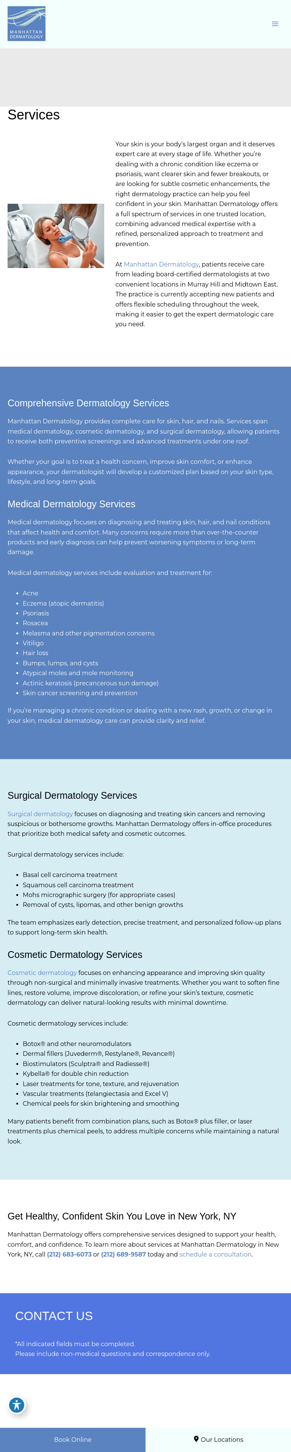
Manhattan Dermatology (161, 264)
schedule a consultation (216, 1254)
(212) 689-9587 (123, 1254)
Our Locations (218, 1439)
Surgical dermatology (40, 814)
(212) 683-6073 (69, 1254)
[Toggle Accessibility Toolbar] (17, 1405)
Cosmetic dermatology (42, 972)
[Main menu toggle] (275, 23)
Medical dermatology (40, 522)
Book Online (72, 1439)
